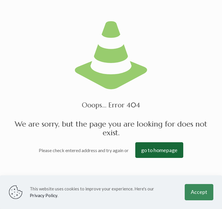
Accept (199, 192)
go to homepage (159, 150)
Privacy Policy (43, 195)
